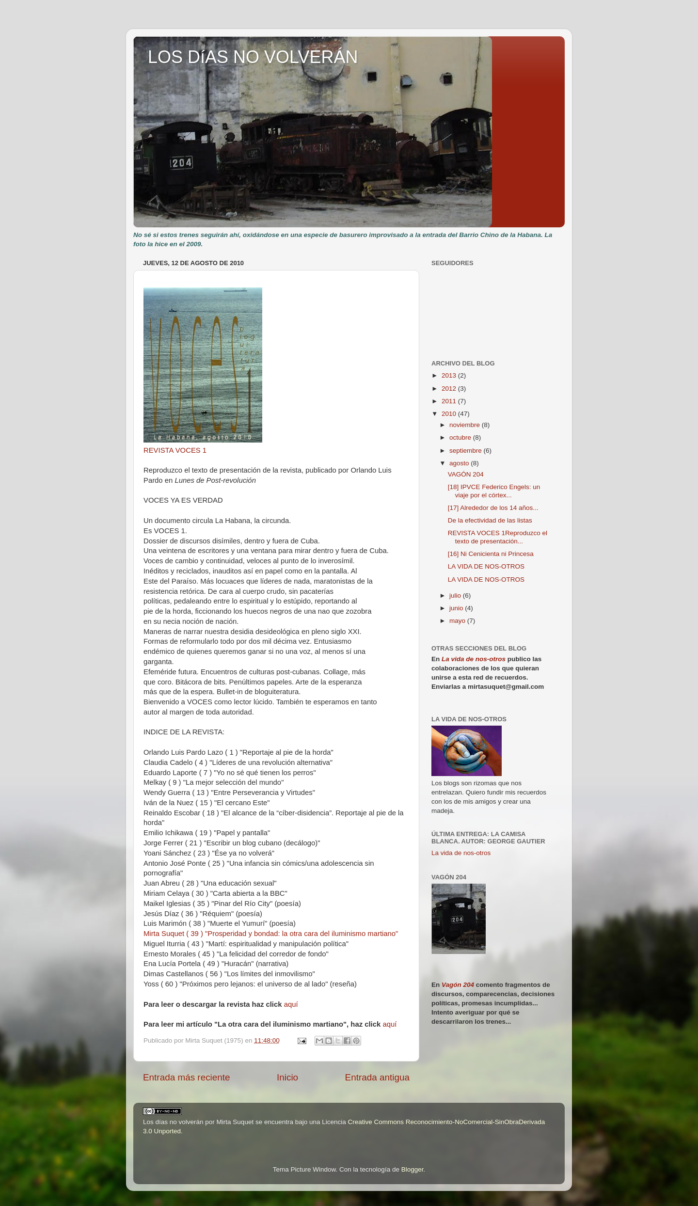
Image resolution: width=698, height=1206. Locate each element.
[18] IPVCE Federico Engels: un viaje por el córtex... (494, 490)
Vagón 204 (458, 984)
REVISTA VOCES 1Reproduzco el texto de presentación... (497, 536)
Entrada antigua (377, 1077)
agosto (460, 463)
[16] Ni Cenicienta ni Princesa (491, 553)
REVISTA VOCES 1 (174, 450)
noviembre (465, 424)
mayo (458, 620)
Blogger (412, 1169)
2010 (450, 413)
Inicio (287, 1077)
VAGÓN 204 (466, 474)
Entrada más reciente (186, 1077)
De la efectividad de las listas (490, 520)
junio (457, 608)
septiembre (466, 450)
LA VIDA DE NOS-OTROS (486, 566)
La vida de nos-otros (474, 659)
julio (456, 595)
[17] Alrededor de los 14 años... (493, 507)
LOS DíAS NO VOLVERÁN (253, 57)
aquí (291, 1004)
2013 (450, 375)
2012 (450, 388)
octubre (461, 437)
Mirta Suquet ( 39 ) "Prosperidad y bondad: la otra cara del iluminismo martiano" (270, 933)
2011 (450, 401)
